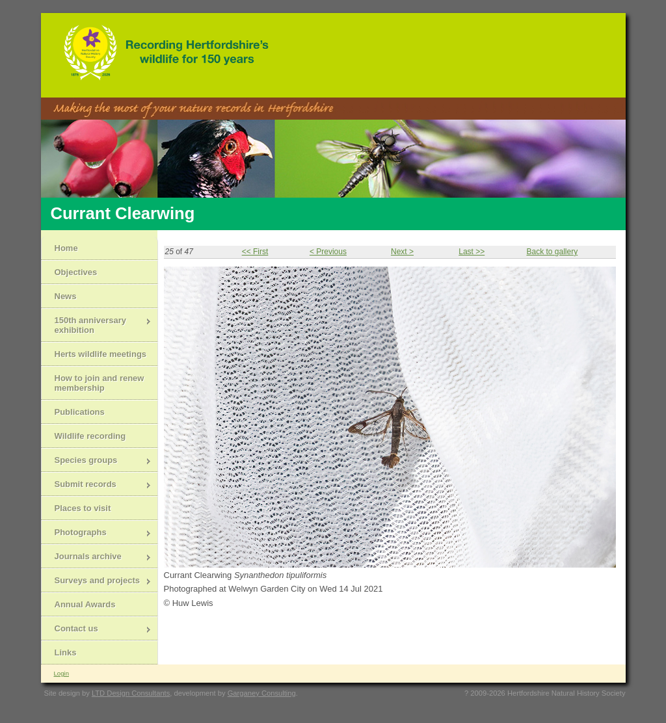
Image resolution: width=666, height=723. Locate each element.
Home (66, 248)
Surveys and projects (97, 581)
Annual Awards (85, 604)
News (66, 296)
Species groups (97, 461)
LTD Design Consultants (131, 693)
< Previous (328, 251)
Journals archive (97, 557)
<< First (255, 251)
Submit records (97, 485)
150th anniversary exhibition (97, 325)
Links (66, 652)
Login (61, 673)
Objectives (76, 272)
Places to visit (83, 508)
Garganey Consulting (262, 693)
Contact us (97, 630)
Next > (402, 251)
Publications (80, 412)
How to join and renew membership (99, 383)
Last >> (472, 251)
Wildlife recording (90, 436)
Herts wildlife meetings (101, 354)
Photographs (97, 533)
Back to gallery (552, 251)
